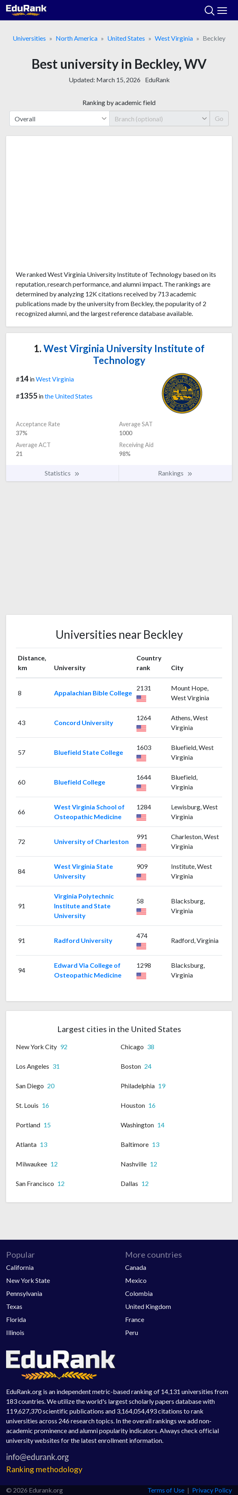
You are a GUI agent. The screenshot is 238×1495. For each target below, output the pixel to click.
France (134, 1319)
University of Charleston (91, 841)
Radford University (83, 940)
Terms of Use (165, 1490)
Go (219, 118)
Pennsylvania (24, 1293)
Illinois (15, 1332)
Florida (16, 1319)
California (20, 1267)
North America (76, 38)
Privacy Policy (212, 1490)
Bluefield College (79, 782)
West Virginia (174, 38)
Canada (135, 1267)
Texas (14, 1306)
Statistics (62, 473)
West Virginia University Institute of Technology (119, 354)
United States (126, 38)
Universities (29, 38)
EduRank (157, 79)
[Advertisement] (119, 206)
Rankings (175, 473)
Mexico (136, 1280)
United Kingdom (148, 1306)
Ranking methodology (44, 1469)
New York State (28, 1280)
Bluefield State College (88, 752)
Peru (131, 1332)
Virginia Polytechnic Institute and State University (84, 905)
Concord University (83, 722)
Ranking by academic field (119, 102)
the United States (69, 396)
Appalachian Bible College (93, 693)
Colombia (139, 1293)
